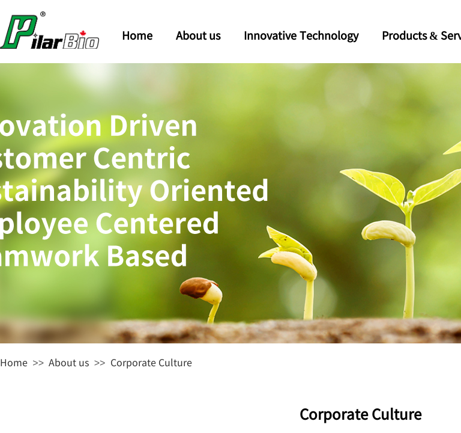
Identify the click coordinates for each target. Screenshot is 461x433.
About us (69, 362)
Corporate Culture (151, 362)
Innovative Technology (301, 35)
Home (14, 362)
